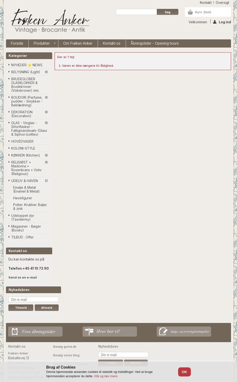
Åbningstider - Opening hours (155, 43)
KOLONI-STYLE (23, 148)
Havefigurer (22, 198)
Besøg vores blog (66, 355)
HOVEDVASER (22, 141)
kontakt (206, 2)
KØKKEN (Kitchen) (25, 155)
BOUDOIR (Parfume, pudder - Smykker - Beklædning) (27, 101)
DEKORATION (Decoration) (22, 114)
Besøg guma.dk (64, 346)
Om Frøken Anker (77, 43)
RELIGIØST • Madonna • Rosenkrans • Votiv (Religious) (26, 168)
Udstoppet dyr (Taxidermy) (22, 217)
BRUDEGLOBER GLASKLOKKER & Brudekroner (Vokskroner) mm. (25, 84)
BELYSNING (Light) (25, 72)
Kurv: (203, 12)
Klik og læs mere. (106, 376)
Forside (17, 43)
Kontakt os (111, 43)
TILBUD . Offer (22, 237)
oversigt (222, 2)
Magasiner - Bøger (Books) (26, 228)
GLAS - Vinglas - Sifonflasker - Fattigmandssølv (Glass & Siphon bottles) (29, 128)
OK (184, 372)
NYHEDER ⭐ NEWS (26, 65)
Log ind (222, 21)
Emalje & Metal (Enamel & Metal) (26, 189)
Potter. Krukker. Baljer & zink (30, 207)
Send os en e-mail (22, 277)
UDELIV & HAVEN (24, 181)
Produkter (42, 44)
